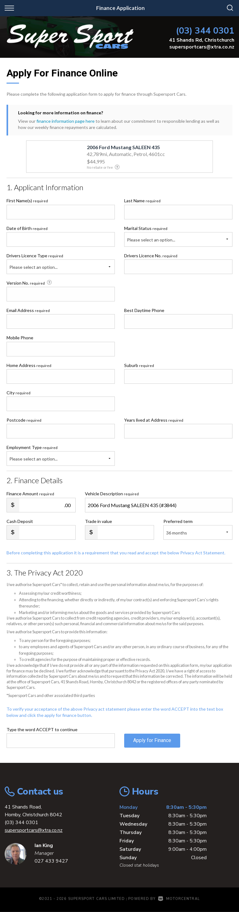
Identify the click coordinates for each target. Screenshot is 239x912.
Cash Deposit (20, 521)
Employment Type (61, 455)
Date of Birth (27, 228)
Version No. (30, 283)
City (18, 392)
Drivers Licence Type (35, 255)
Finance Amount (30, 493)
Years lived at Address (153, 420)
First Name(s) (27, 200)
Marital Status (145, 228)
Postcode (24, 420)
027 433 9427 (51, 861)
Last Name (142, 200)
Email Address (28, 310)
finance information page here (65, 121)
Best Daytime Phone (144, 310)
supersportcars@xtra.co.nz (201, 47)
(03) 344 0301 (205, 31)
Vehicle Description (112, 493)
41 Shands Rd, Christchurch (201, 40)
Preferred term (178, 521)
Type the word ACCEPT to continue (42, 729)
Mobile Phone (20, 337)
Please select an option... (151, 239)
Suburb (139, 365)
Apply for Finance (152, 740)
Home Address (29, 365)
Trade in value (98, 521)
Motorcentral (178, 898)
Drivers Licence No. (150, 255)
